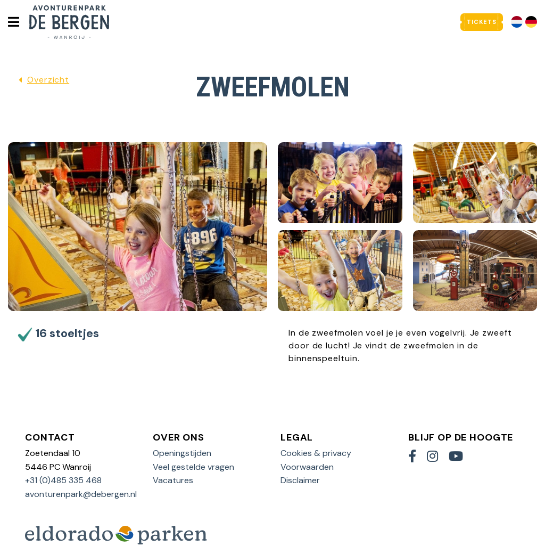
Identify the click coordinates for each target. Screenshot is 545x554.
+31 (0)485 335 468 (63, 480)
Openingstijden (182, 453)
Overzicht (48, 79)
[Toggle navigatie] (13, 21)
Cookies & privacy (315, 453)
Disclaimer (300, 480)
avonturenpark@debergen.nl (81, 494)
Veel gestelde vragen (193, 466)
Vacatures (173, 480)
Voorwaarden (307, 466)
